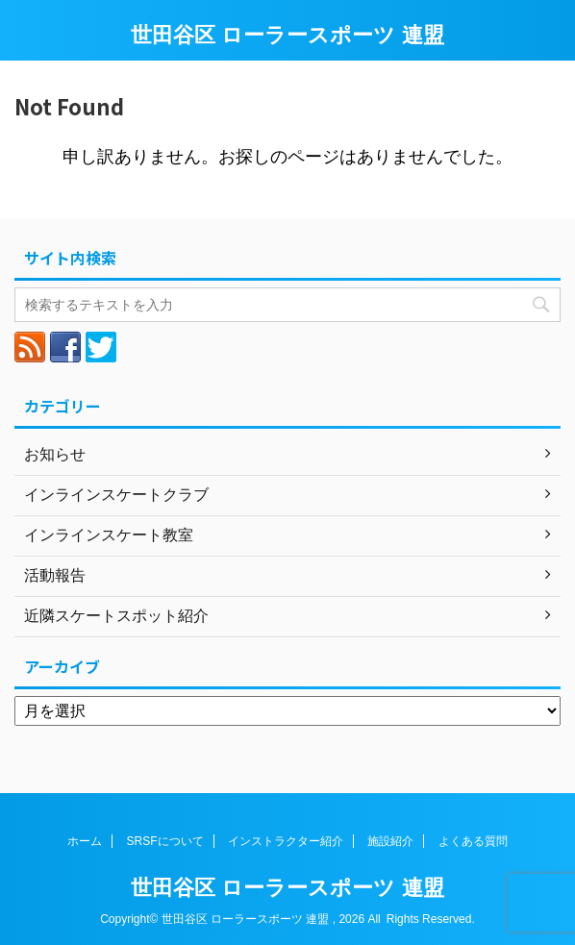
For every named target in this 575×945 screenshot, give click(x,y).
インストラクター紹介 (285, 841)
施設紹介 (390, 841)
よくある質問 (473, 841)
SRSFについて (165, 841)
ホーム (84, 841)
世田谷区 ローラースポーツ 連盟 (287, 35)
